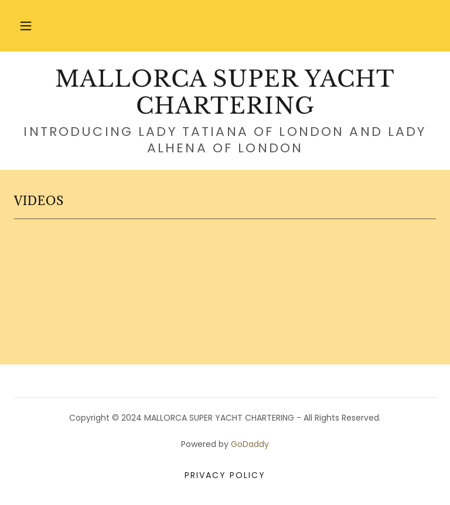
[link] (225, 110)
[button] (26, 25)
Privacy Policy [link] (225, 475)
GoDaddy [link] (250, 444)
